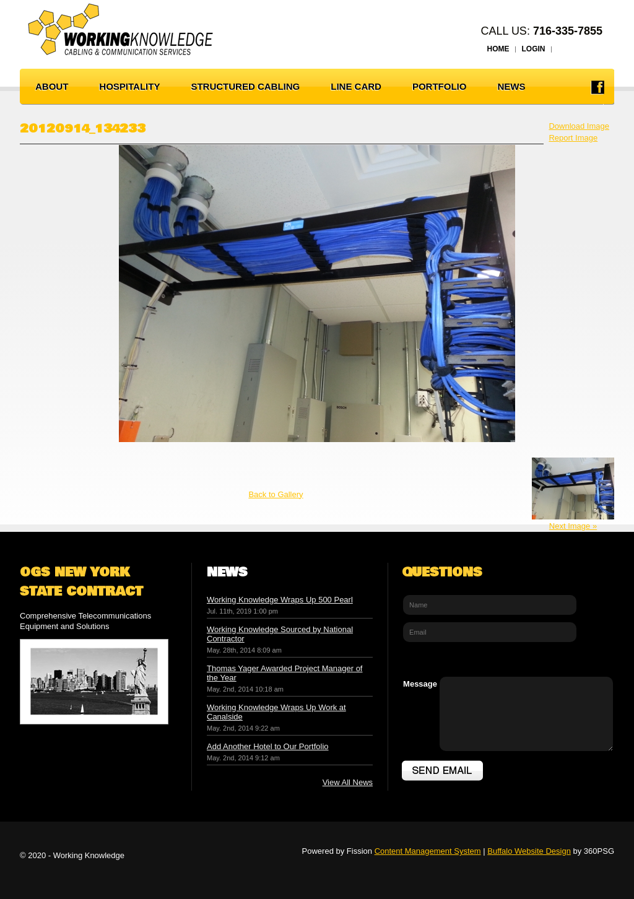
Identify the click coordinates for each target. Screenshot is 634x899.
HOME (498, 49)
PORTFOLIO (439, 86)
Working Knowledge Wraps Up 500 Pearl (280, 599)
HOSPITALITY (129, 86)
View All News (348, 782)
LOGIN (533, 49)
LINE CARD (356, 86)
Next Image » (573, 526)
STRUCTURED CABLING (245, 86)
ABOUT (51, 86)
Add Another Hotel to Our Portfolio (268, 746)
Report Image (573, 137)
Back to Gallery (275, 494)
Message (420, 683)
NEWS (511, 86)
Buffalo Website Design (529, 851)
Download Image (579, 126)
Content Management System (428, 851)
